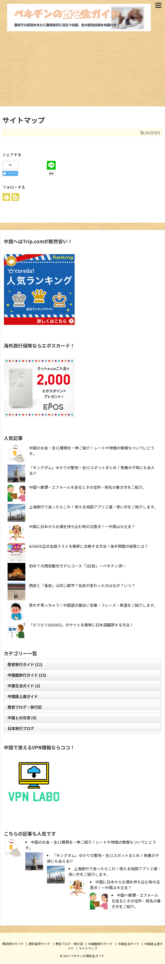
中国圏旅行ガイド (27, 675)
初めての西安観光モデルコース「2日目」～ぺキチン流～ (77, 566)
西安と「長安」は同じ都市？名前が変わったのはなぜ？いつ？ (82, 585)
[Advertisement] (82, 67)
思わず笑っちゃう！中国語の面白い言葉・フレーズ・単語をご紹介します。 (93, 605)
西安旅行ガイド (25, 664)
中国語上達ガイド (23, 696)
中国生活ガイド (24, 685)
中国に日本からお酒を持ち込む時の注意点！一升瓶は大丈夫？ (82, 526)
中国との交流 (22, 717)
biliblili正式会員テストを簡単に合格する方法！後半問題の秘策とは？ (88, 546)
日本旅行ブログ (21, 728)
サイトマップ (88, 948)
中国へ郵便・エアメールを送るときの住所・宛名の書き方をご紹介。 (87, 487)
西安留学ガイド (39, 943)
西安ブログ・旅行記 (25, 707)
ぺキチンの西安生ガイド (87, 956)
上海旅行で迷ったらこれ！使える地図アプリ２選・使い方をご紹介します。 (93, 507)
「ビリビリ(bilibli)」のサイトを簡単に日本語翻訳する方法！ (81, 625)
